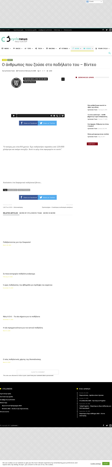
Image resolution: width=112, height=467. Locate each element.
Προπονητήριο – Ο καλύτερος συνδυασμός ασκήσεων (57, 206)
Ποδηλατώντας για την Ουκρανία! (12, 236)
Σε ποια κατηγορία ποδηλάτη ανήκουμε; (35, 236)
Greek (90, 1)
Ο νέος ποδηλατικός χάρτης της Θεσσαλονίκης (61, 398)
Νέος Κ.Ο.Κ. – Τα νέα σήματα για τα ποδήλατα (13, 263)
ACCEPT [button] (106, 463)
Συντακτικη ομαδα (30, 30)
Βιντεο (10, 60)
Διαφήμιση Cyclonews (45, 30)
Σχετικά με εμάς (18, 30)
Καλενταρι (57, 30)
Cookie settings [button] (95, 464)
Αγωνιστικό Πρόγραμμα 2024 (12, 445)
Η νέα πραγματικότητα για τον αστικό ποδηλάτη (38, 250)
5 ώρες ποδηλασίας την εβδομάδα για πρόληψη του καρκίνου (60, 224)
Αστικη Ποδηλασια (24, 190)
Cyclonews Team (9, 71)
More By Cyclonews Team (30, 213)
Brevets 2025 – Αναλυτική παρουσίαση (15, 448)
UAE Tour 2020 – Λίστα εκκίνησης (19, 206)
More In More (49, 213)
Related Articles (10, 213)
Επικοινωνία (68, 30)
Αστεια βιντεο (12, 190)
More (4, 60)
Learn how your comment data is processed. (40, 415)
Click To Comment (38, 412)
